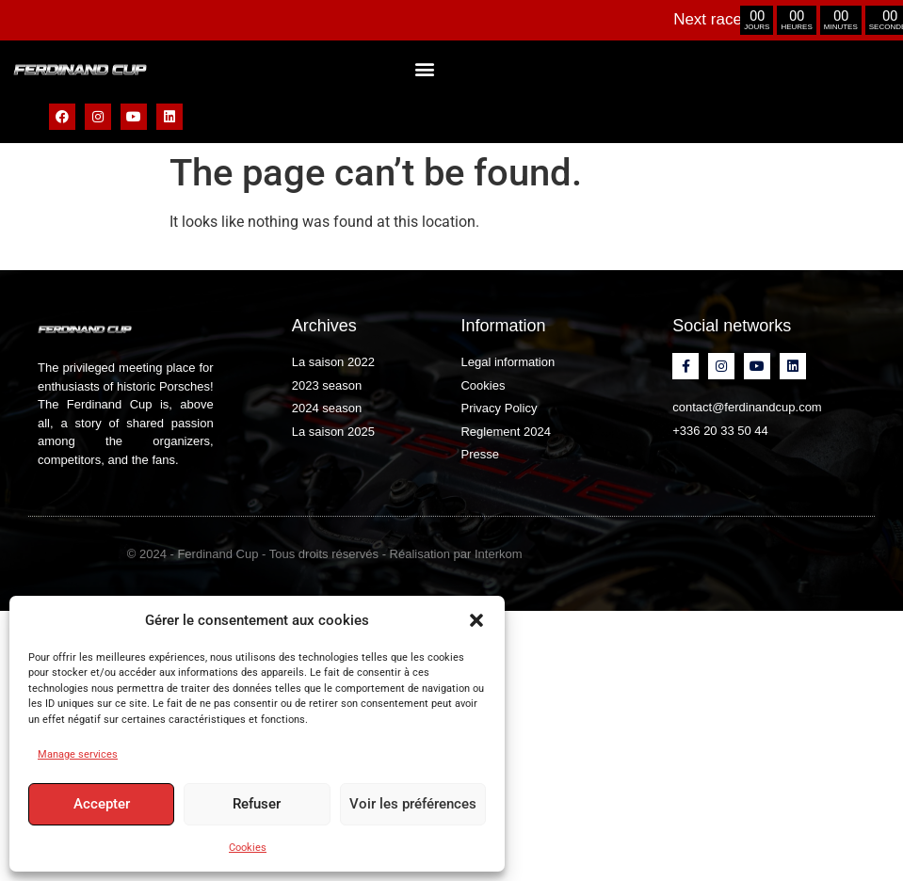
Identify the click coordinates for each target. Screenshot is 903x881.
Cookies (247, 847)
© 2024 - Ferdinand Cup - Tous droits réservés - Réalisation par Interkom (325, 554)
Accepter (101, 804)
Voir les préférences (412, 804)
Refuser (256, 804)
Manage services (78, 754)
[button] (476, 620)
